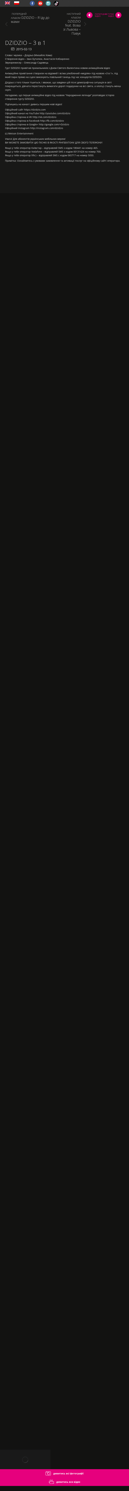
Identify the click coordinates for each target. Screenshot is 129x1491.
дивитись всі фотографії (64, 1473)
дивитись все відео (64, 1482)
